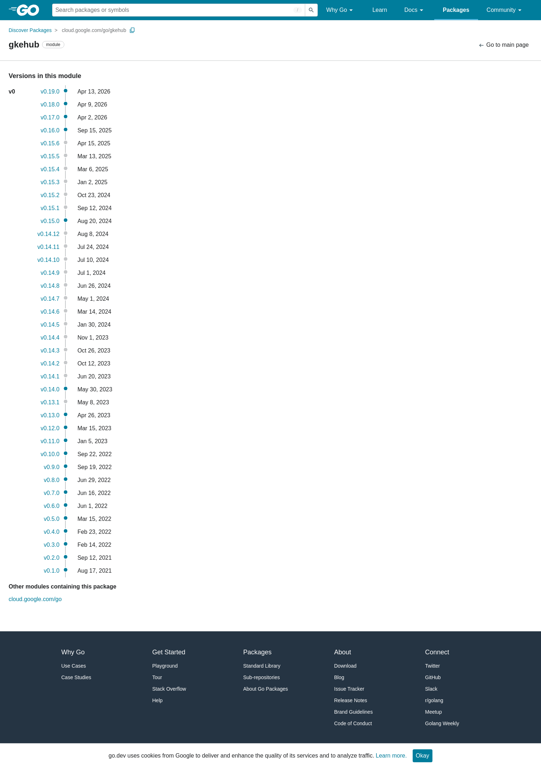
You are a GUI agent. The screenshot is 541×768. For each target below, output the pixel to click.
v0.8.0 (52, 480)
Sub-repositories (261, 677)
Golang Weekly (442, 723)
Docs (415, 10)
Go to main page (503, 45)
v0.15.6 (50, 143)
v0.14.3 (50, 350)
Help (157, 700)
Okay (422, 756)
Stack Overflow (169, 689)
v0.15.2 (50, 195)
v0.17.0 (50, 117)
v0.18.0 (50, 104)
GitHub (433, 677)
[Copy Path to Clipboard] (132, 30)
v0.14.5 (50, 325)
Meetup (433, 712)
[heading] (30, 10)
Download (345, 666)
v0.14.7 (50, 299)
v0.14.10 (48, 260)
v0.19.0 (50, 91)
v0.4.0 (52, 532)
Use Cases (73, 666)
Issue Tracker (349, 689)
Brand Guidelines (353, 712)
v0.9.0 (52, 467)
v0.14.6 (50, 312)
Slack (431, 689)
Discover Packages (30, 30)
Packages (456, 10)
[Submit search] (311, 10)
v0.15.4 (50, 169)
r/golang (434, 700)
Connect (437, 652)
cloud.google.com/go (35, 599)
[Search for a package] (178, 10)
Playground (165, 666)
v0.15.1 (50, 208)
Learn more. (391, 756)
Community (505, 10)
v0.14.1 (50, 376)
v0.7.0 (52, 493)
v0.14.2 (50, 363)
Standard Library (262, 666)
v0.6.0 (52, 506)
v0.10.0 (50, 454)
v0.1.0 (52, 571)
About (342, 652)
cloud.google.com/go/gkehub (94, 30)
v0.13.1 (50, 402)
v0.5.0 (52, 519)
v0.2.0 (52, 558)
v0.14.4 (50, 338)
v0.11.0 (50, 441)
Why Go (340, 10)
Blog (339, 677)
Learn (379, 10)
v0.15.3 (50, 182)
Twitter (432, 666)
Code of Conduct (353, 723)
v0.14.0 (50, 389)
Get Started (168, 652)
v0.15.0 (50, 221)
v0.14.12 (48, 234)
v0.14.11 (48, 247)
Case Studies (76, 677)
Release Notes (350, 700)
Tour (157, 677)
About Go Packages (265, 689)
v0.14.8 (50, 286)
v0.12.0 (50, 428)
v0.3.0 (52, 545)
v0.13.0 (50, 415)
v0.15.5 (50, 156)
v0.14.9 (50, 273)
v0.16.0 (50, 130)
